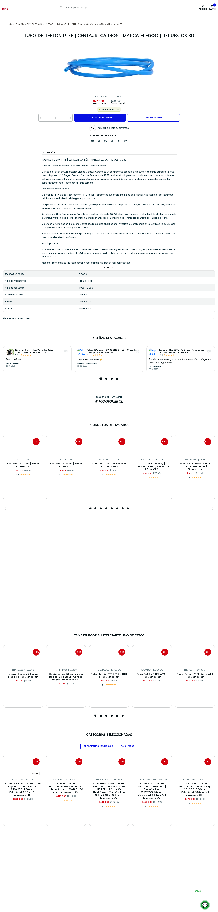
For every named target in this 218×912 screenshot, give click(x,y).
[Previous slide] (5, 373)
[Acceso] (202, 7)
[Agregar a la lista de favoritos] (109, 122)
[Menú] (5, 7)
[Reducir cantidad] (41, 111)
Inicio (9, 18)
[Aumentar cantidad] (70, 111)
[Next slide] (212, 373)
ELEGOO (49, 18)
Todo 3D (20, 18)
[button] (101, 373)
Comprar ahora (153, 111)
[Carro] (212, 7)
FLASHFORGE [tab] (127, 740)
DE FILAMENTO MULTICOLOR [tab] (98, 740)
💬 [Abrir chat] (205, 905)
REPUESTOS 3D (34, 18)
